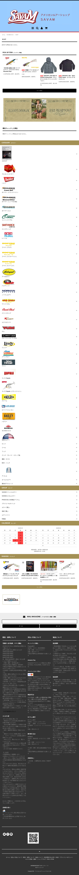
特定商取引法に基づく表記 (51, 857)
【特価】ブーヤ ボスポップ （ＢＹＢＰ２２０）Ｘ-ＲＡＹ (30, 70)
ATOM (52, 859)
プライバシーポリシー (66, 857)
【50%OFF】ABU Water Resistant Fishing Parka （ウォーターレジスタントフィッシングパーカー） (48, 78)
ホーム (3, 34)
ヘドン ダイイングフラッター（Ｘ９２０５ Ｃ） (67, 574)
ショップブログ (41, 859)
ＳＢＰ (17, 34)
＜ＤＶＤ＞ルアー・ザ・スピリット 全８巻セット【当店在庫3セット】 (48, 575)
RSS (48, 859)
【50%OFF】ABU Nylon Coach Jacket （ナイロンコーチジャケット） (67, 77)
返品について (39, 857)
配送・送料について (28, 857)
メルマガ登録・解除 (30, 859)
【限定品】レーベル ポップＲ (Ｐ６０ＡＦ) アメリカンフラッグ (11, 574)
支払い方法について (16, 857)
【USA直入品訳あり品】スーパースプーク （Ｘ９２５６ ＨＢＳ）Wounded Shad (11, 69)
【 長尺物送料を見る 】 (9, 711)
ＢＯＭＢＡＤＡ (10, 34)
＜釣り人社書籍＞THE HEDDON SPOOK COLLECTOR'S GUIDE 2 (29, 574)
